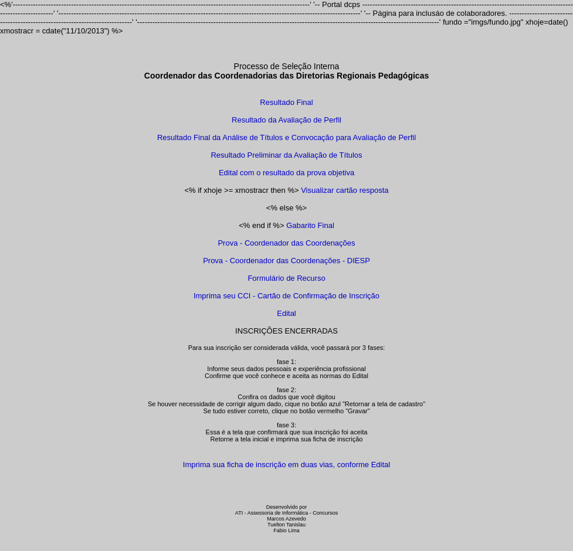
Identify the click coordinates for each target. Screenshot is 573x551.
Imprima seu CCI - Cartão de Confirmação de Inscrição (286, 295)
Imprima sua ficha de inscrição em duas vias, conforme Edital (286, 464)
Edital (286, 313)
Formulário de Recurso (286, 278)
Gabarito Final (310, 225)
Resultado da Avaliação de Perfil (286, 119)
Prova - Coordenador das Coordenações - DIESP (286, 260)
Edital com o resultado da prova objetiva (286, 172)
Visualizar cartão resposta (344, 190)
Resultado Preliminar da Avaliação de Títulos (286, 155)
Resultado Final (286, 102)
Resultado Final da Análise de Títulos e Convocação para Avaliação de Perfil (286, 137)
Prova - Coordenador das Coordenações (286, 243)
